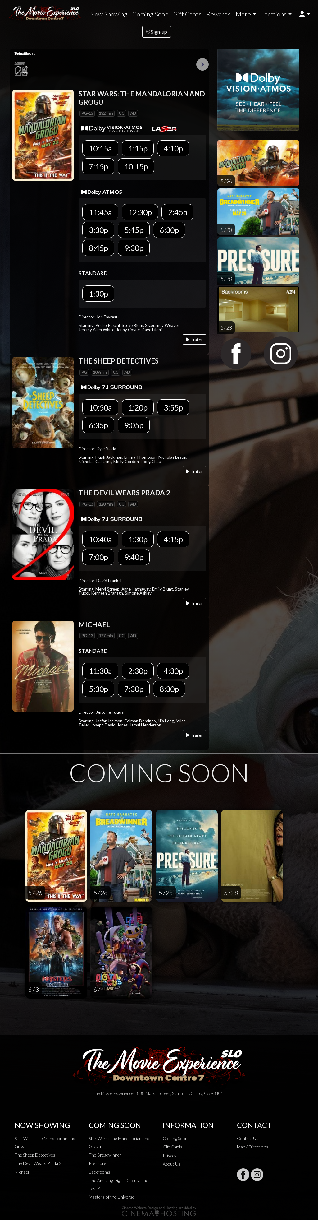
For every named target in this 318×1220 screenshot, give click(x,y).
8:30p (169, 688)
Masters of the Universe (111, 1196)
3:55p (173, 407)
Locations (274, 14)
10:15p (136, 166)
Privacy (169, 1155)
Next (202, 64)
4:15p (173, 539)
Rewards (219, 14)
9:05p (133, 425)
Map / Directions (252, 1146)
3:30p (98, 229)
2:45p (177, 212)
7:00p (98, 557)
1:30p (98, 293)
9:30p (133, 248)
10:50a (100, 407)
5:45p (133, 229)
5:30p (98, 688)
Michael (22, 1172)
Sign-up (156, 32)
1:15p (137, 148)
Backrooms (99, 1172)
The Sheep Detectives (35, 1154)
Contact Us (247, 1138)
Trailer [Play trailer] (194, 339)
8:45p (98, 248)
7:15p (98, 166)
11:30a (100, 670)
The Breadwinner (105, 1154)
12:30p (140, 212)
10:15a (100, 148)
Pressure (97, 1163)
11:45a (100, 212)
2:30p (137, 670)
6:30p (169, 229)
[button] (304, 14)
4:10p (173, 148)
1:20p (137, 407)
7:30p (133, 688)
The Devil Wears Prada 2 (38, 1163)
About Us (171, 1164)
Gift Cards (187, 14)
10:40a (100, 539)
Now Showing (108, 14)
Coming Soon (150, 14)
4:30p (173, 670)
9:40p (133, 557)
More (243, 14)
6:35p (98, 425)
